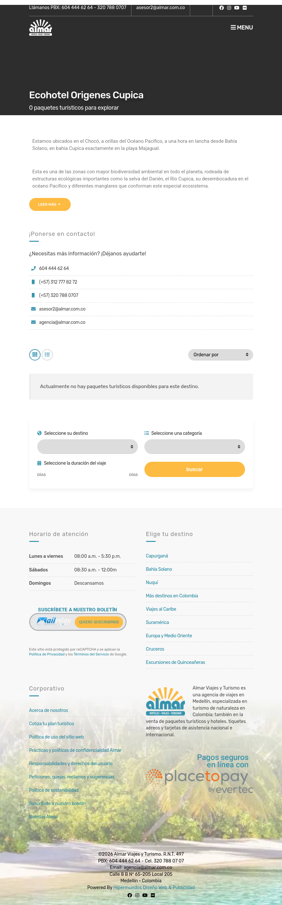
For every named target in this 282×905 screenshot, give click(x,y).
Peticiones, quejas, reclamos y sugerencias (72, 777)
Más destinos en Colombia (172, 596)
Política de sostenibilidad (54, 790)
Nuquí (152, 582)
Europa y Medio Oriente (169, 636)
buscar (194, 469)
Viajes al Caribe (161, 609)
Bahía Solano (159, 569)
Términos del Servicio (91, 654)
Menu (242, 27)
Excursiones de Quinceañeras (175, 662)
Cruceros (155, 649)
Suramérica (157, 622)
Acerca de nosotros (48, 710)
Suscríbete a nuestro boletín (57, 803)
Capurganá (157, 556)
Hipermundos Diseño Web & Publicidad (154, 887)
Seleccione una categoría (173, 433)
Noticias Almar (43, 817)
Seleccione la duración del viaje (71, 463)
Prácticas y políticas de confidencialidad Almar (75, 750)
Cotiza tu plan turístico (51, 724)
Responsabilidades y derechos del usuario (71, 763)
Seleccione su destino (62, 433)
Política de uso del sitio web (56, 737)
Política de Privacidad (47, 654)
